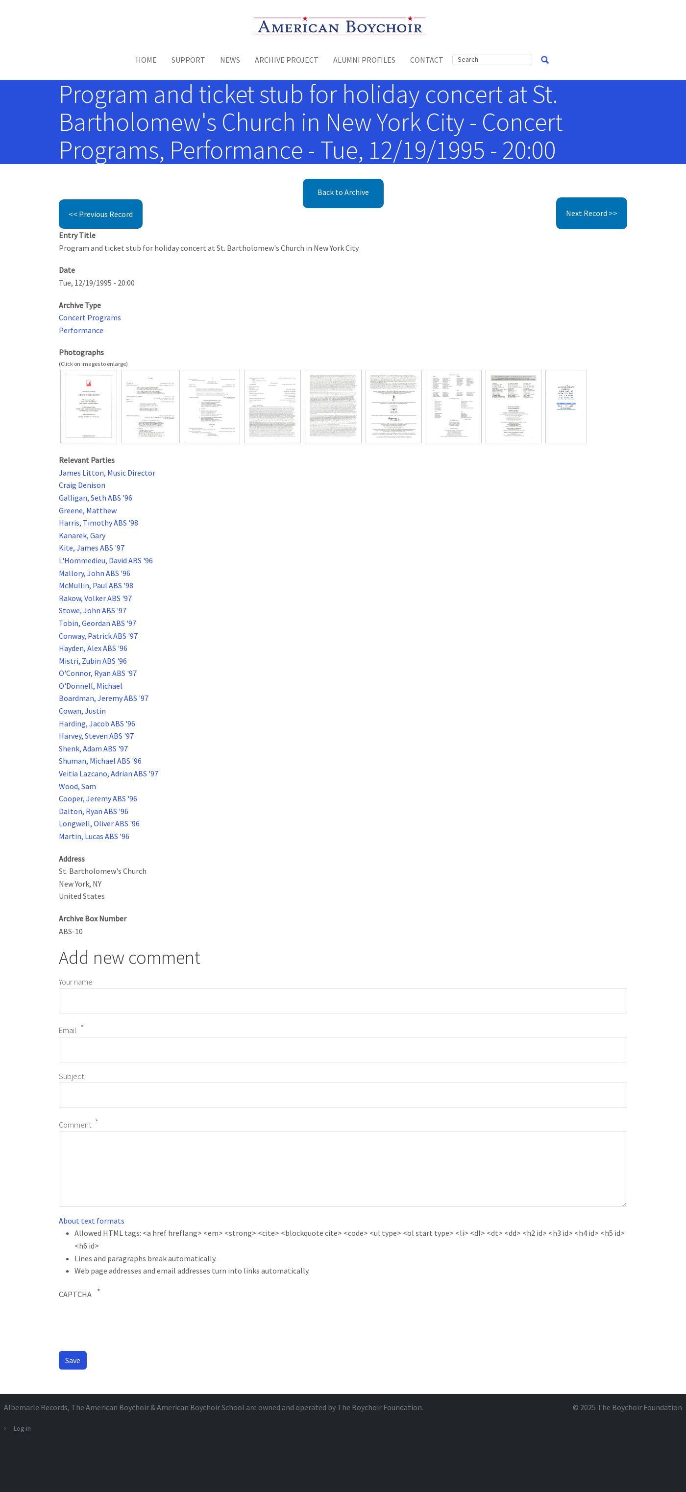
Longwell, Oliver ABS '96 (99, 823)
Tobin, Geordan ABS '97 (97, 623)
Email (67, 1030)
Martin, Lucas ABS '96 (94, 836)
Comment (75, 1125)
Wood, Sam (77, 786)
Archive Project (286, 60)
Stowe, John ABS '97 (92, 610)
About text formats (91, 1221)
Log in (22, 1428)
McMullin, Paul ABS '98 (96, 585)
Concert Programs (90, 317)
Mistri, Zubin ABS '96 (93, 661)
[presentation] (133, 1324)
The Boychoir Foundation (639, 1407)
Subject (71, 1076)
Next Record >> (591, 213)
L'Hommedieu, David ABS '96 (106, 560)
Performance (81, 330)
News (230, 60)
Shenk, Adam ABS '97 (93, 748)
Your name (76, 982)
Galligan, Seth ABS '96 (95, 498)
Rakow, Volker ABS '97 (95, 598)
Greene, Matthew (88, 510)
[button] (88, 405)
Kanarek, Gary (82, 535)
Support (188, 60)
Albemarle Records (36, 1407)
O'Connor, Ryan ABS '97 (98, 673)
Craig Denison (82, 485)
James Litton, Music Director (107, 473)
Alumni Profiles (364, 60)
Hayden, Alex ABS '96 (93, 648)
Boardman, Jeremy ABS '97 (103, 698)
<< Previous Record (101, 214)
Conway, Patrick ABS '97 (98, 636)
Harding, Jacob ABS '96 (97, 723)
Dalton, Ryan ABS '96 (93, 811)
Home (146, 60)
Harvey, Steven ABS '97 (96, 736)
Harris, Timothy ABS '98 (98, 523)
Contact (426, 60)
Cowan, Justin (82, 711)
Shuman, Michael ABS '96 (100, 761)
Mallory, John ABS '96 (94, 573)
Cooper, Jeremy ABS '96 (98, 798)
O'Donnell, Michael (90, 686)
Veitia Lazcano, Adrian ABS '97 (108, 773)
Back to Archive (343, 192)
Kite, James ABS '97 (91, 548)
